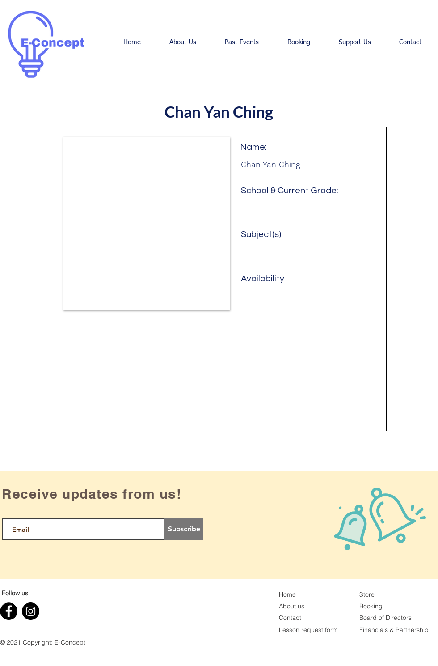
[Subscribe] (183, 529)
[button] (183, 42)
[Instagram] (30, 611)
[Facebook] (8, 611)
